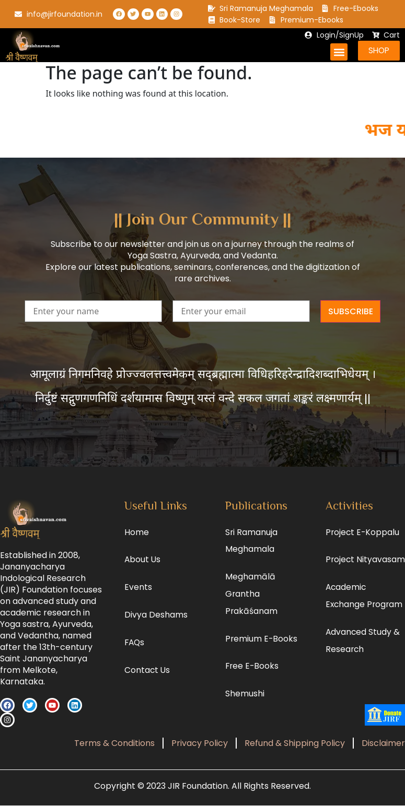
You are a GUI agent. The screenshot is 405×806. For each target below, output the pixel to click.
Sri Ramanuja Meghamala (251, 543)
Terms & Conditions (114, 744)
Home (136, 534)
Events (138, 591)
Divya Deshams (156, 620)
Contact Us (147, 677)
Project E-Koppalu (363, 534)
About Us (142, 562)
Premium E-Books (261, 646)
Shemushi (244, 703)
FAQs (135, 649)
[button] (337, 52)
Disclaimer (383, 744)
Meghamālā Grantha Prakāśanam (251, 599)
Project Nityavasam (350, 571)
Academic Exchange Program (365, 618)
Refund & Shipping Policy (295, 744)
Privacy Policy (199, 744)
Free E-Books (252, 675)
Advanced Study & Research (363, 665)
